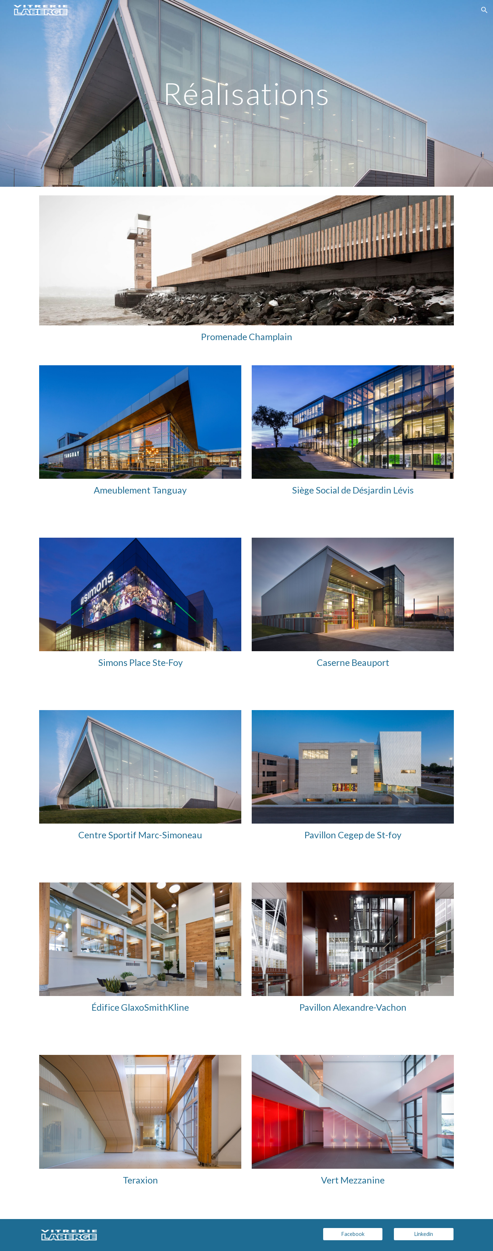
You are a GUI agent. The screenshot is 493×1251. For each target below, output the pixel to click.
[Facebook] (353, 1234)
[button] (484, 10)
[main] (246, 93)
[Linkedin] (424, 1234)
